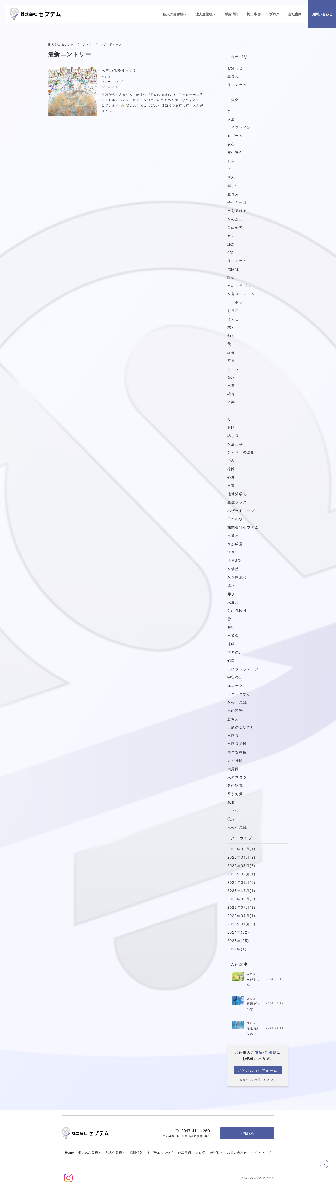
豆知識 (233, 76)
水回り (233, 735)
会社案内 (216, 1152)
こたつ (233, 810)
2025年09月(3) (241, 898)
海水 (231, 585)
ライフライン (239, 127)
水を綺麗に (237, 577)
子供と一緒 (237, 202)
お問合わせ (247, 1133)
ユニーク (235, 685)
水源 (231, 385)
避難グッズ (237, 502)
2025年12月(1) (241, 890)
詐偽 (231, 277)
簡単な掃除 (237, 751)
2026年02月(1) (241, 873)
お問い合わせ (237, 1152)
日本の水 (235, 518)
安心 (231, 143)
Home (69, 1152)
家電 (231, 360)
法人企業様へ (116, 1152)
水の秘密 (235, 710)
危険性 (233, 268)
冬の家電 (235, 785)
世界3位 (234, 560)
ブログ (200, 1152)
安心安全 (235, 152)
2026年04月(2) (241, 857)
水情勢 (233, 568)
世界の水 (235, 652)
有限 (231, 427)
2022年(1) (237, 948)
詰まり (233, 435)
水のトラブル (239, 285)
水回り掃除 (237, 743)
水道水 (233, 535)
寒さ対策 (235, 793)
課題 (231, 243)
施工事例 (184, 1152)
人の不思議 (237, 826)
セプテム (235, 135)
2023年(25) (238, 940)
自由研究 (235, 227)
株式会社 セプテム (61, 44)
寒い (231, 627)
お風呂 (233, 310)
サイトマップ (261, 1152)
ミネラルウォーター (245, 668)
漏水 (231, 593)
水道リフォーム (241, 293)
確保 (231, 393)
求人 (231, 327)
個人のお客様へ (90, 1152)
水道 (231, 119)
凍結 (231, 643)
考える (233, 318)
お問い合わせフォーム (258, 1070)
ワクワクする (239, 693)
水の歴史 (235, 218)
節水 (231, 377)
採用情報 (136, 1152)
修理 (231, 477)
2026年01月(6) (241, 882)
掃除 (231, 468)
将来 (231, 402)
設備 (231, 352)
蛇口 (231, 660)
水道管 (233, 635)
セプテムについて (160, 1152)
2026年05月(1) (241, 848)
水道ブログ (237, 777)
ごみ (233, 460)
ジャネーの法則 (241, 452)
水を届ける (237, 210)
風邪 (231, 802)
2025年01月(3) (241, 923)
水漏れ (233, 602)
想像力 (233, 718)
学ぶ (231, 177)
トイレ (233, 368)
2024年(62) (238, 932)
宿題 (231, 252)
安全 (231, 160)
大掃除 (233, 768)
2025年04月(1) (241, 915)
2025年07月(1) (241, 907)
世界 (231, 552)
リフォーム (237, 84)
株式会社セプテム (243, 527)
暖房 (231, 818)
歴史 (231, 235)
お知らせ (235, 67)
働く (231, 335)
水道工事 (235, 443)
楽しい (233, 185)
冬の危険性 (237, 610)
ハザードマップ (241, 510)
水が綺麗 (235, 543)
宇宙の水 (235, 677)
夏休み (233, 193)
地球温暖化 (237, 493)
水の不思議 (237, 701)
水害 (231, 485)
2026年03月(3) (241, 865)
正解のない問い (241, 727)
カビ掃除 (235, 760)
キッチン (235, 302)
